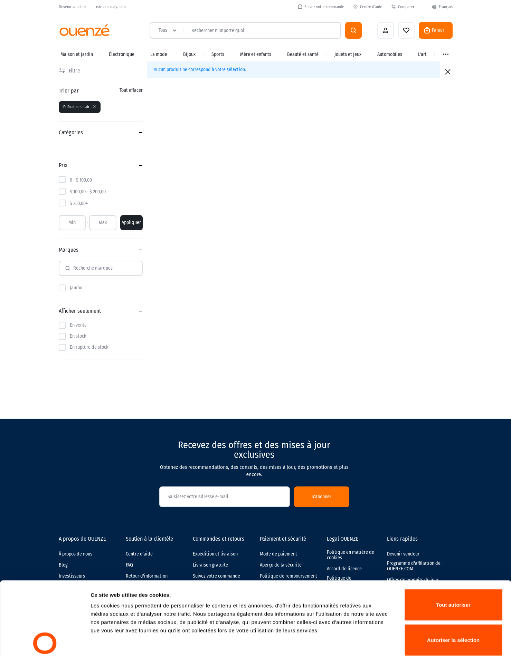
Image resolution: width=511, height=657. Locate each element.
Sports (217, 54)
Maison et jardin (76, 54)
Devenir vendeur (72, 6)
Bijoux (189, 54)
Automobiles (389, 54)
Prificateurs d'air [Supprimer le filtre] (79, 107)
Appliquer (131, 222)
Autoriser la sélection (453, 570)
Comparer (402, 6)
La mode (158, 54)
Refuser (453, 605)
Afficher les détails (380, 643)
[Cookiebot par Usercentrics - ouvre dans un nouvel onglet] (45, 643)
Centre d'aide (367, 6)
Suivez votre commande (320, 6)
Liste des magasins (110, 6)
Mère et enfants (255, 54)
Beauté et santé (303, 54)
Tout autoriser (453, 535)
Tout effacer (131, 90)
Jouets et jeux (347, 54)
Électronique (121, 54)
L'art (422, 54)
